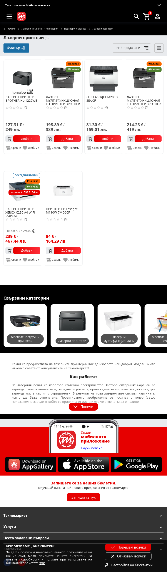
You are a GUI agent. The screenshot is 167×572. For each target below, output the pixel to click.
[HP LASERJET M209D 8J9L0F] (104, 77)
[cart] (147, 16)
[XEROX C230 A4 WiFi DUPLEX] (23, 188)
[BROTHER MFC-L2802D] (63, 77)
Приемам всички (128, 547)
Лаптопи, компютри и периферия (38, 29)
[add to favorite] (31, 148)
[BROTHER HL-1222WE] (23, 77)
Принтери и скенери (73, 29)
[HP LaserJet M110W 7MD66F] (63, 188)
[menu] (9, 16)
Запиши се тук (83, 497)
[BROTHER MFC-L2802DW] (144, 77)
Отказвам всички (128, 556)
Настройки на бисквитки (128, 565)
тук (42, 563)
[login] (157, 16)
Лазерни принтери (101, 29)
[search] (136, 16)
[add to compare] (14, 148)
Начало (9, 29)
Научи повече (91, 448)
